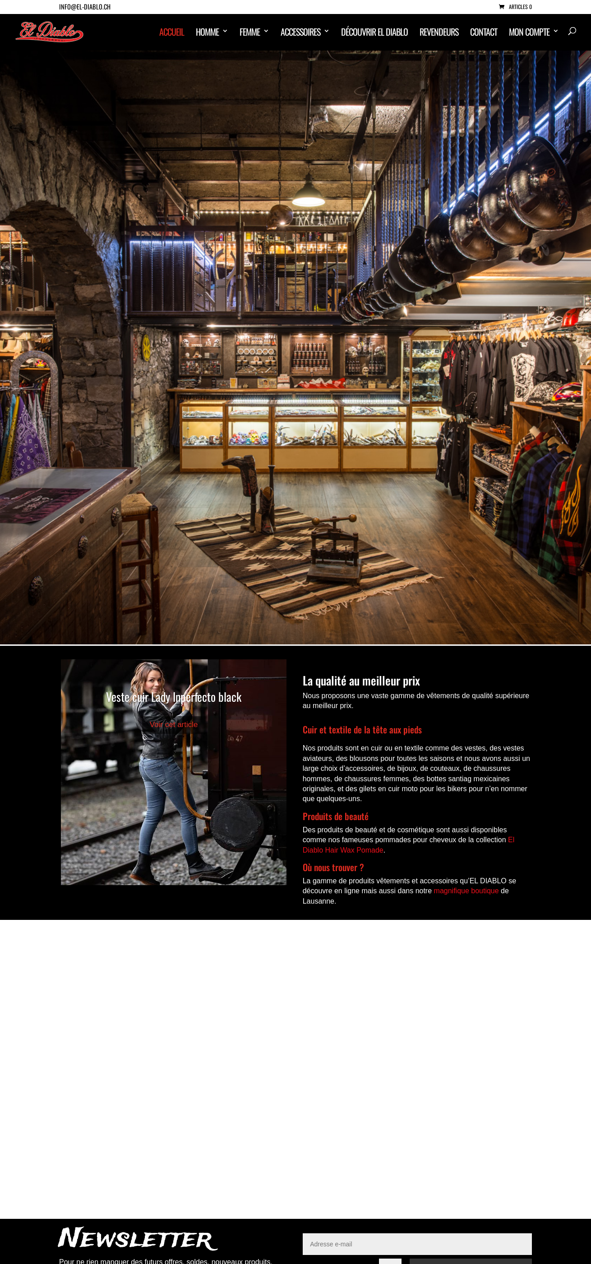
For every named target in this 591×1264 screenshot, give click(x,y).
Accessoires (300, 32)
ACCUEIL (171, 32)
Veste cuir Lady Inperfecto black (173, 696)
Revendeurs (439, 32)
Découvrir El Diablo (374, 32)
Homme (207, 32)
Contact (483, 32)
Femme (250, 32)
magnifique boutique (466, 891)
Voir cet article (174, 724)
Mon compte (529, 32)
